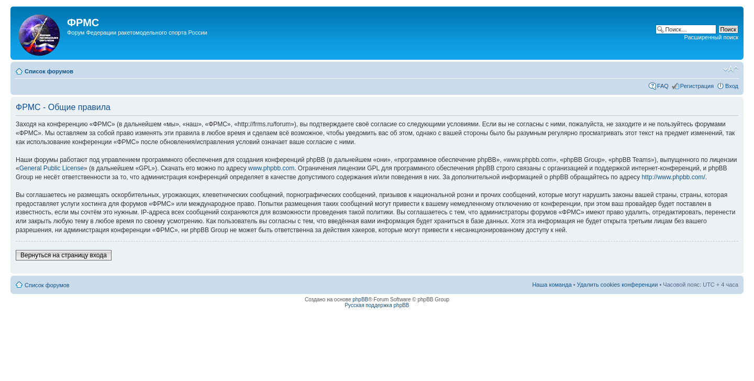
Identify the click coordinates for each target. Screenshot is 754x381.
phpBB (360, 299)
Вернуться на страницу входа (63, 255)
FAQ (663, 86)
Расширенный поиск (711, 37)
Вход (731, 86)
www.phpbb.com (271, 168)
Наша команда (551, 284)
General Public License (51, 168)
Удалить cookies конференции (617, 284)
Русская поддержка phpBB (377, 305)
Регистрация (697, 86)
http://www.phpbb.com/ (673, 177)
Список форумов (49, 71)
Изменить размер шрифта (730, 69)
